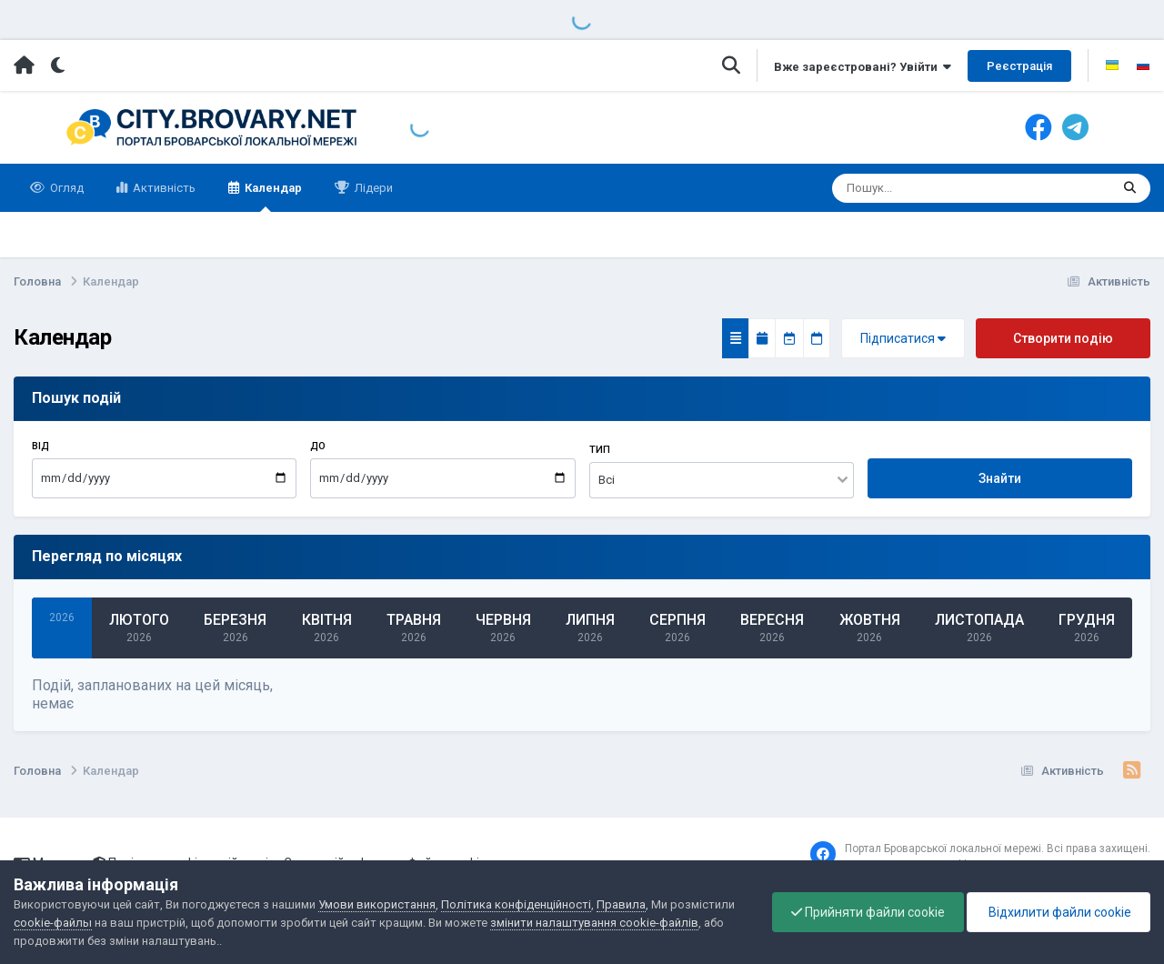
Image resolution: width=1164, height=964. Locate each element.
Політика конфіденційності (516, 904)
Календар (272, 196)
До (318, 446)
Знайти (999, 478)
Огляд (65, 188)
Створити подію (1063, 338)
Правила (621, 904)
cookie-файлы (53, 922)
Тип (599, 450)
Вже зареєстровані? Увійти (862, 67)
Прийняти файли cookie (868, 912)
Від (40, 446)
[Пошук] (916, 188)
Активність (163, 188)
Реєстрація (1019, 66)
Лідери (372, 188)
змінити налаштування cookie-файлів (594, 922)
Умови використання (377, 904)
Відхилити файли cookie (1058, 912)
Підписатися (903, 338)
